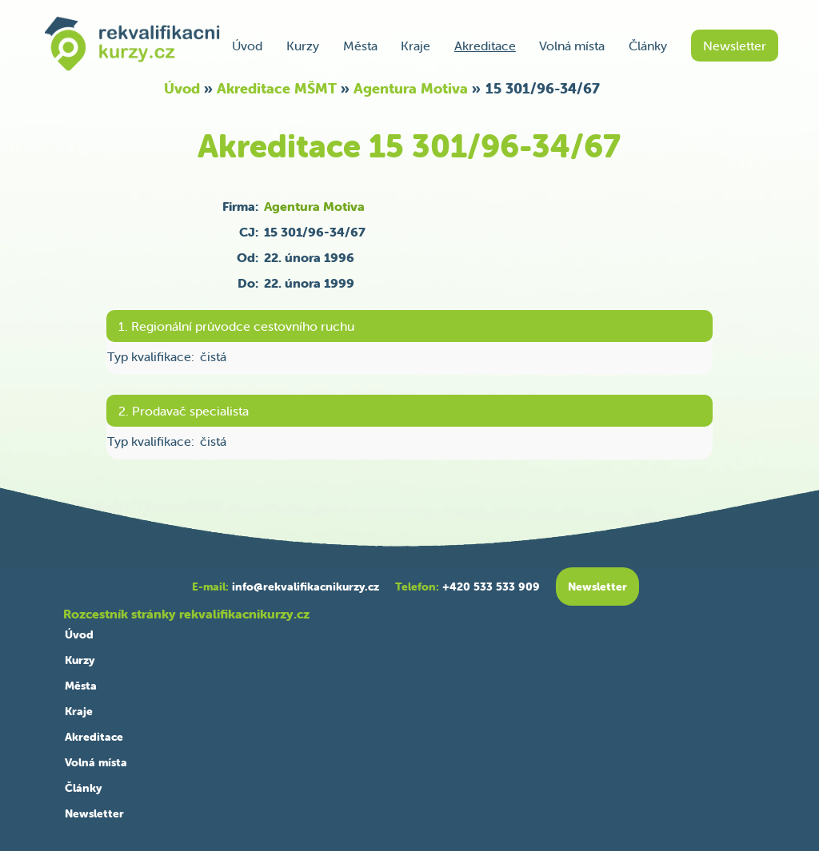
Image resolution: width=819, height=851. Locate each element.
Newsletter (734, 46)
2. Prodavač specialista (183, 411)
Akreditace (485, 46)
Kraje (415, 46)
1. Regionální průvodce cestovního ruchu (236, 326)
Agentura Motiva (411, 88)
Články (648, 46)
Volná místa (572, 46)
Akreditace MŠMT (277, 88)
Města (360, 46)
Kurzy (302, 46)
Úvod (247, 46)
